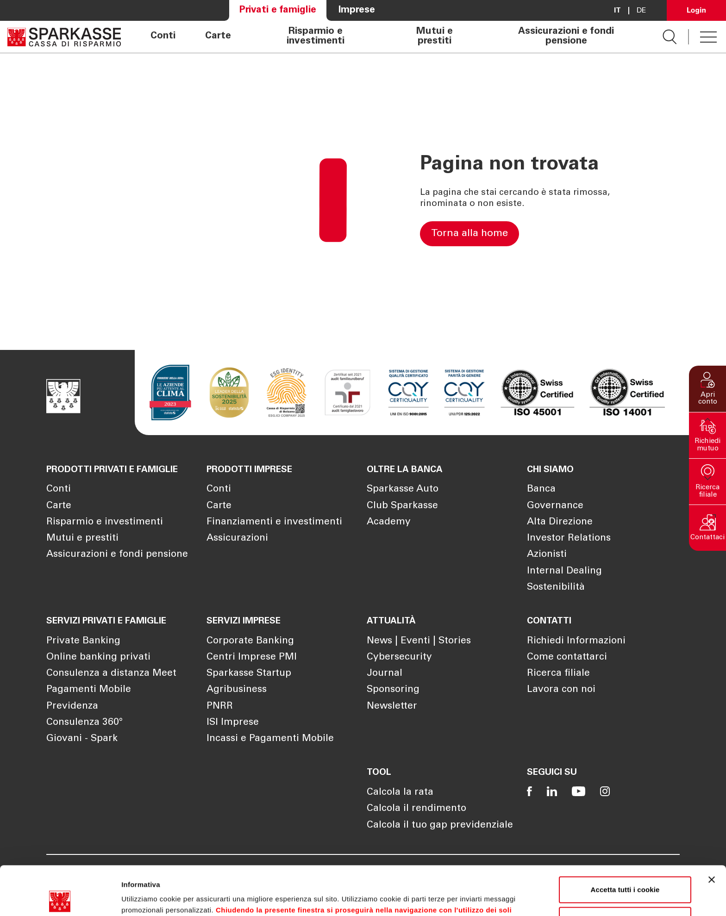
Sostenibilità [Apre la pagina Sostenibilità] (556, 587)
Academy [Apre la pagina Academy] (389, 522)
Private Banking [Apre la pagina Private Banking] (83, 641)
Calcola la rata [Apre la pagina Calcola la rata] (400, 793)
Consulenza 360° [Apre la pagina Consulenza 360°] (84, 723)
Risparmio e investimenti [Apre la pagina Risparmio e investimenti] (315, 36)
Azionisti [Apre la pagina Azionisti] (547, 555)
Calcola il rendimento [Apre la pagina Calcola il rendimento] (416, 809)
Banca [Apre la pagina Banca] (541, 489)
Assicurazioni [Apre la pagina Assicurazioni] (237, 538)
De (641, 10)
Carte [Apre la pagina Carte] (218, 36)
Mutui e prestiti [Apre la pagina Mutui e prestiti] (434, 36)
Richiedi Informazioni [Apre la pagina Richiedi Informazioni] (576, 641)
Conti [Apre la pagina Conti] (162, 36)
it (617, 10)
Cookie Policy (451, 872)
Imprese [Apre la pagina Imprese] (356, 10)
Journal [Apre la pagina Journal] (384, 674)
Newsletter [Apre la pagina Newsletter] (392, 706)
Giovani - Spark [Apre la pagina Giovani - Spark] (82, 739)
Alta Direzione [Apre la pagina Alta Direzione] (560, 522)
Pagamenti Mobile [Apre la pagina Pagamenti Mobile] (88, 690)
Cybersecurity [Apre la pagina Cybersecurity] (399, 657)
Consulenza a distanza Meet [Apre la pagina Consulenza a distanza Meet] (111, 674)
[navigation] (391, 37)
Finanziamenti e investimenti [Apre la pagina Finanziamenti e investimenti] (274, 522)
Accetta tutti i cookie (625, 841)
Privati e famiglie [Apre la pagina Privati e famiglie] (277, 10)
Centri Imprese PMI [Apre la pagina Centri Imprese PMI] (252, 657)
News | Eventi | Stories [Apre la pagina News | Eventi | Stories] (419, 641)
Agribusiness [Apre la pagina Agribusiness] (237, 690)
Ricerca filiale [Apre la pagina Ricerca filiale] (558, 674)
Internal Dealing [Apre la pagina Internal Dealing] (564, 571)
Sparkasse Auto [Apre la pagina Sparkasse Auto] (402, 489)
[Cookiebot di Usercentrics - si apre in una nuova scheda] (59, 898)
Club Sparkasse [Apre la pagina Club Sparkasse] (402, 506)
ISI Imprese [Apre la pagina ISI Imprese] (233, 723)
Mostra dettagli (146, 898)
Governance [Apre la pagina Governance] (555, 506)
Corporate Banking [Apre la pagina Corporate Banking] (250, 641)
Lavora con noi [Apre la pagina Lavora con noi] (561, 690)
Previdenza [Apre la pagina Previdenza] (72, 706)
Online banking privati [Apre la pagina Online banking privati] (98, 657)
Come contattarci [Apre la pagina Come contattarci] (567, 657)
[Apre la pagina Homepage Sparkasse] (64, 37)
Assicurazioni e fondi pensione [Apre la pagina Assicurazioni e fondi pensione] (566, 36)
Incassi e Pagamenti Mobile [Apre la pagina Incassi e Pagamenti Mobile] (270, 739)
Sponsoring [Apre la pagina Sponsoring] (393, 690)
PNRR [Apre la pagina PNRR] (220, 706)
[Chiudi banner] (711, 831)
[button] (707, 389)
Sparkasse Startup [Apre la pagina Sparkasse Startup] (249, 674)
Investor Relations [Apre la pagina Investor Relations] (569, 538)
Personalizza (625, 871)
